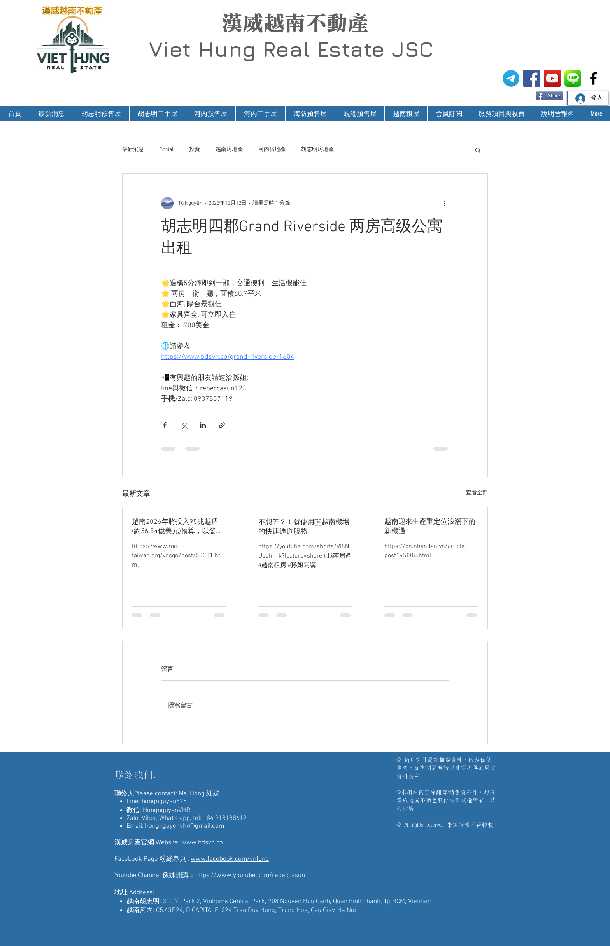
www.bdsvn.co (202, 843)
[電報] (511, 78)
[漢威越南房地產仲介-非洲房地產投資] (593, 78)
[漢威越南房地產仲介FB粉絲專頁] (531, 78)
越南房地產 (229, 149)
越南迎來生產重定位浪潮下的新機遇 (429, 526)
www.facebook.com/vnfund (230, 859)
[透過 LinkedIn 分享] (203, 425)
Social (167, 149)
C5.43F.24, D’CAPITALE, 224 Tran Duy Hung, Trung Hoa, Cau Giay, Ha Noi (255, 910)
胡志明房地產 (317, 149)
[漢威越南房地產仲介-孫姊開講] (552, 78)
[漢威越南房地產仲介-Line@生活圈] (572, 78)
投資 (194, 149)
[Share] (549, 95)
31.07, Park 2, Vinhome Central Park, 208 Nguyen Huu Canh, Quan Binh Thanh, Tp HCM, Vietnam (297, 902)
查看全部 (477, 493)
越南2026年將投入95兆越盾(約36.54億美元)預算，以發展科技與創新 (177, 526)
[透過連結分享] (222, 425)
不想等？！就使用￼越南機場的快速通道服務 (303, 527)
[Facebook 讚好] (521, 95)
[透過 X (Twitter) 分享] (184, 425)
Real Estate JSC (348, 49)
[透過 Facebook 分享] (164, 425)
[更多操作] (444, 203)
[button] (478, 150)
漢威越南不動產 (294, 22)
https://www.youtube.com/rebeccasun (250, 875)
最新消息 (133, 149)
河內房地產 (272, 149)
